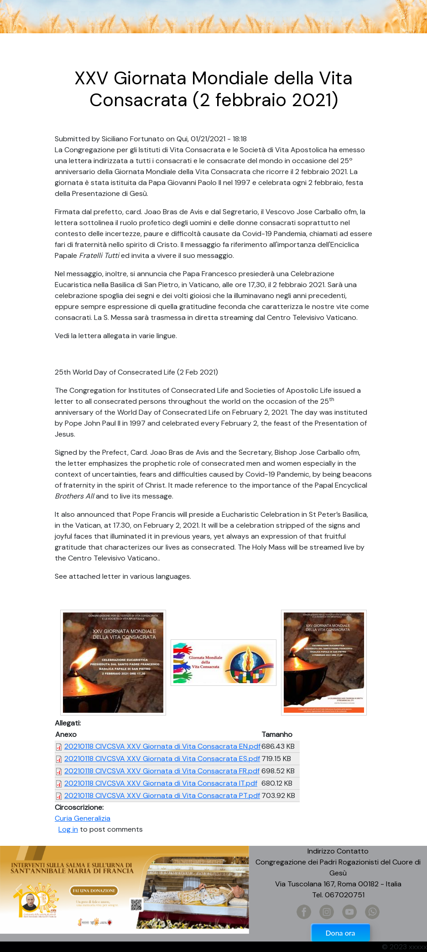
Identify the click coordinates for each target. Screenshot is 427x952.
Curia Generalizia (82, 818)
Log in (68, 829)
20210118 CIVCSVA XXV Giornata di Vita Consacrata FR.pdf (162, 771)
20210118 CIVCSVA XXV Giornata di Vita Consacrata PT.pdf (162, 795)
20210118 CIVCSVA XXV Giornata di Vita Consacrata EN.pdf (162, 746)
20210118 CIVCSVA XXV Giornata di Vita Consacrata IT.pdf (160, 783)
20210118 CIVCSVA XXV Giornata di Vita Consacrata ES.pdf (162, 758)
